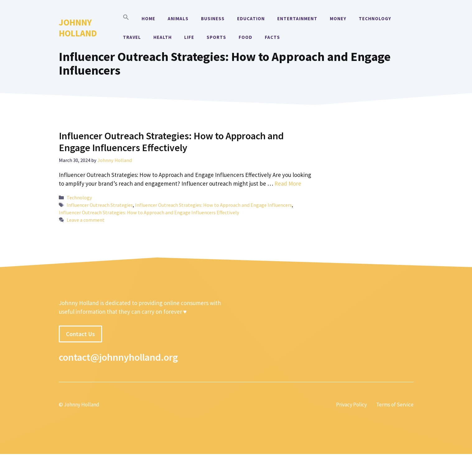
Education (251, 18)
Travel (132, 37)
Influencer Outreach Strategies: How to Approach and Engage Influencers (213, 205)
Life (189, 37)
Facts (272, 37)
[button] (126, 18)
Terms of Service (395, 404)
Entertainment (297, 18)
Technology (375, 18)
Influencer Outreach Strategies (100, 205)
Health (162, 37)
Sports (216, 37)
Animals (178, 18)
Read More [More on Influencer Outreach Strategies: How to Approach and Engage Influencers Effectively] (287, 183)
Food (245, 37)
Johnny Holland (78, 27)
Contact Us (80, 334)
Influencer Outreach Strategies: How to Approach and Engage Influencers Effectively (171, 142)
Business (213, 18)
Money (338, 18)
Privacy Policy (351, 404)
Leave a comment (86, 220)
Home (148, 18)
